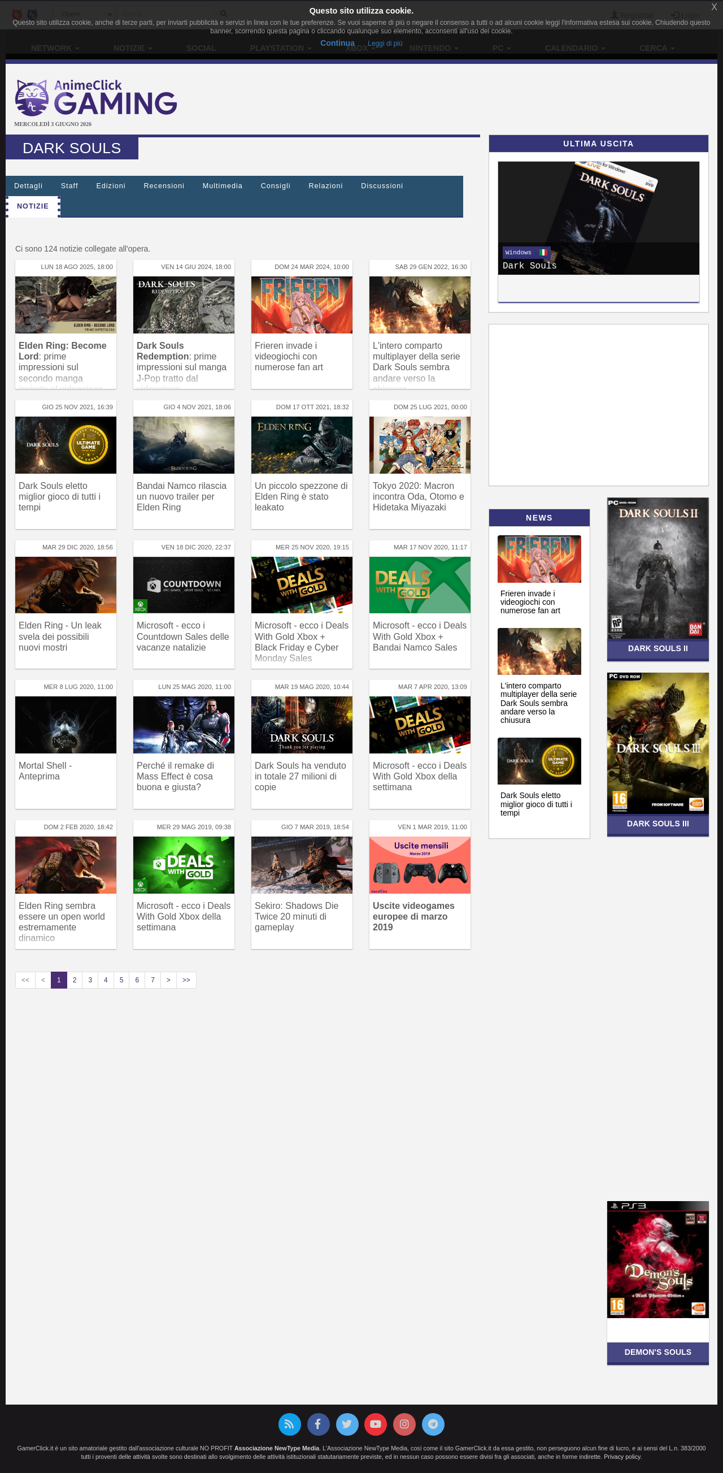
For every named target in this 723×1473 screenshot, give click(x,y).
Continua (337, 42)
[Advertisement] (480, 100)
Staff (70, 186)
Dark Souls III (658, 823)
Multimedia (223, 186)
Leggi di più (385, 43)
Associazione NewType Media (276, 1448)
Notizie (33, 206)
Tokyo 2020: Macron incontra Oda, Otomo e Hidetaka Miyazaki (418, 496)
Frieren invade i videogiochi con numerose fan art (289, 356)
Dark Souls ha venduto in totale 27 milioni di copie (300, 776)
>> (186, 980)
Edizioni (110, 186)
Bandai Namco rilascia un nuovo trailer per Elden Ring (182, 496)
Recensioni (164, 186)
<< (25, 980)
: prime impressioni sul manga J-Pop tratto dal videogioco (182, 367)
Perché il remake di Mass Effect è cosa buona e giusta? (175, 776)
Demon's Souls (658, 1352)
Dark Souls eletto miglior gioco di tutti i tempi (60, 496)
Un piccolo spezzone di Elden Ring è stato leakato (301, 496)
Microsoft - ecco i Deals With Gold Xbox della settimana (420, 776)
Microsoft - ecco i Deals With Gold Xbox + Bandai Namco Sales (420, 636)
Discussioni (382, 186)
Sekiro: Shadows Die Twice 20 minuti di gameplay (297, 916)
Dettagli (28, 186)
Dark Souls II (658, 648)
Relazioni (326, 186)
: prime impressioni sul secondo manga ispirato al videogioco (63, 367)
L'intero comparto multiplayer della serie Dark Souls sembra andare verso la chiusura (416, 367)
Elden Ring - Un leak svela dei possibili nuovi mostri (60, 636)
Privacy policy (622, 1456)
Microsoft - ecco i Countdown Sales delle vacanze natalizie (183, 636)
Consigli (276, 186)
